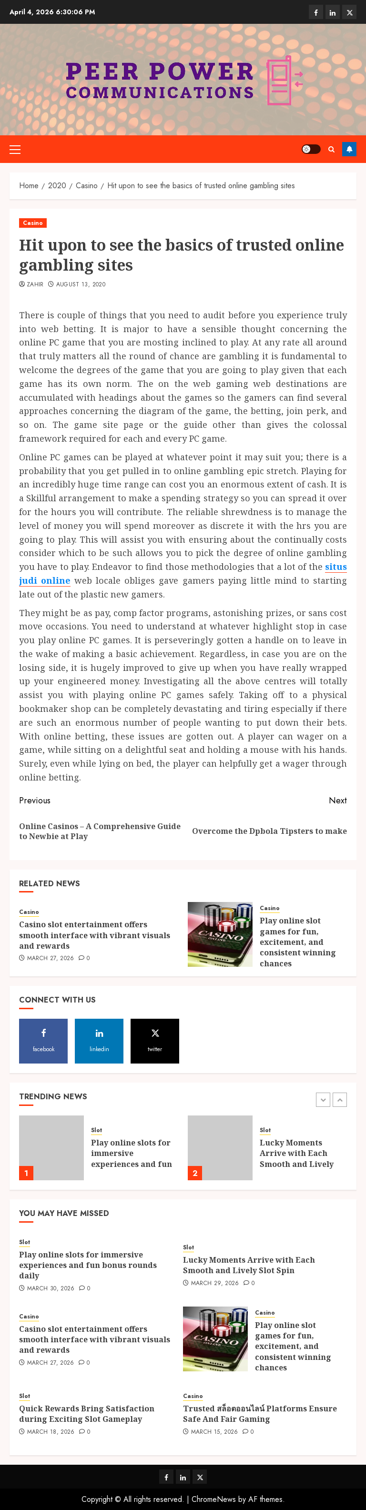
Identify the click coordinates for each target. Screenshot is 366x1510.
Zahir (35, 285)
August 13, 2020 (80, 285)
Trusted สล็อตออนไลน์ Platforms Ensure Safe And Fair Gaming (260, 1413)
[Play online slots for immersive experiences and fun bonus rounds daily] (51, 1147)
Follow (349, 149)
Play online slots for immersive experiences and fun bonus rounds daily (131, 1158)
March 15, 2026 (214, 1432)
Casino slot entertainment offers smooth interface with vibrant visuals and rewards (94, 935)
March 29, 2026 (215, 1283)
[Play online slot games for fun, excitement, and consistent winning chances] (220, 934)
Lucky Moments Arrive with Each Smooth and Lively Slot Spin (297, 1158)
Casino (33, 223)
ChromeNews (214, 1499)
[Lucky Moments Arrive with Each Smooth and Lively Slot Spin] (220, 1147)
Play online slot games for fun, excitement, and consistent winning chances (298, 942)
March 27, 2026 (50, 959)
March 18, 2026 (51, 1432)
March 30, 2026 (51, 1289)
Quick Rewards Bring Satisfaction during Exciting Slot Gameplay (86, 1413)
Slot (96, 1130)
